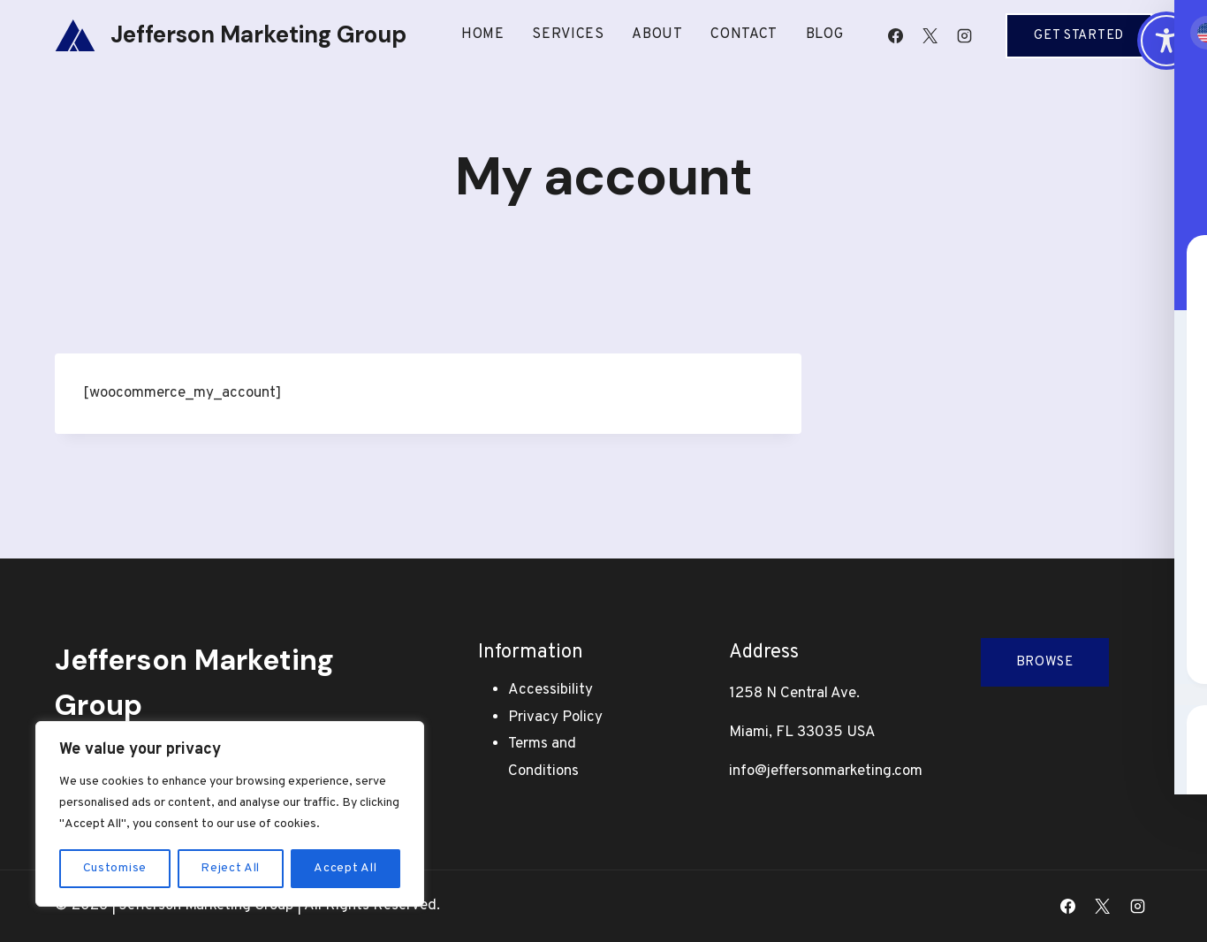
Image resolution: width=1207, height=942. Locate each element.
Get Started (1079, 35)
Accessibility (550, 690)
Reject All (230, 868)
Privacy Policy (555, 717)
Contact (744, 34)
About (657, 34)
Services (568, 34)
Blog (825, 34)
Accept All (345, 868)
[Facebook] (895, 35)
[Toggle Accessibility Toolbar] (1166, 40)
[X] (930, 35)
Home (483, 34)
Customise (115, 868)
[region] (229, 814)
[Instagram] (964, 35)
